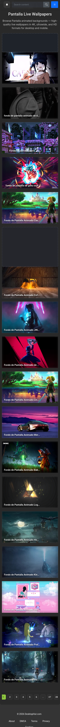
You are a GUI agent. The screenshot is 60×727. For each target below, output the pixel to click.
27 (50, 697)
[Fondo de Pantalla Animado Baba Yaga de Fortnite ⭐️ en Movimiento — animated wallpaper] (30, 457)
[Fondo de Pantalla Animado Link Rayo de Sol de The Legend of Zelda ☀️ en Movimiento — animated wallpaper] (30, 387)
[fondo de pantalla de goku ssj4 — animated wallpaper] (30, 173)
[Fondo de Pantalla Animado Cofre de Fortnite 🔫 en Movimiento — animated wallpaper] (30, 282)
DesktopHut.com (33, 714)
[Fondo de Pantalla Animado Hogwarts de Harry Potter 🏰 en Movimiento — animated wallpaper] (30, 527)
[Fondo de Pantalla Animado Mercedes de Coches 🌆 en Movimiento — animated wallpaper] (30, 422)
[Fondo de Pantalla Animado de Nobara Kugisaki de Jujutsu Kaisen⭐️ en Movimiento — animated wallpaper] (30, 352)
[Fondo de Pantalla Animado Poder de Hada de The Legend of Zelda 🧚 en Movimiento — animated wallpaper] (30, 632)
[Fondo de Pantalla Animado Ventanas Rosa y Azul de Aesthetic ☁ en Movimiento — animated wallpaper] (30, 597)
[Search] (46, 4)
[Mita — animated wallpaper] (30, 68)
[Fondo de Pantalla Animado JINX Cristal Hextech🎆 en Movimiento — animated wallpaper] (30, 317)
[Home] (7, 4)
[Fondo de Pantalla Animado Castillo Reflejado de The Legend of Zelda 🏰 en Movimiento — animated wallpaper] (30, 208)
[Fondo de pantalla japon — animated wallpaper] (30, 138)
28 (56, 697)
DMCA (23, 721)
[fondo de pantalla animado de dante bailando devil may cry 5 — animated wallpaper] (30, 103)
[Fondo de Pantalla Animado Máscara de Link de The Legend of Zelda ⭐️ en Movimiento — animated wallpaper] (30, 667)
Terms (34, 721)
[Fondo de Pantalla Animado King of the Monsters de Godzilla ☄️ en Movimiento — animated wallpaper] (30, 562)
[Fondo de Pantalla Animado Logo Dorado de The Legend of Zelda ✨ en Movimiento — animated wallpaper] (30, 492)
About (12, 721)
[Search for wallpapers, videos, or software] (27, 4)
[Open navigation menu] (54, 4)
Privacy (46, 721)
